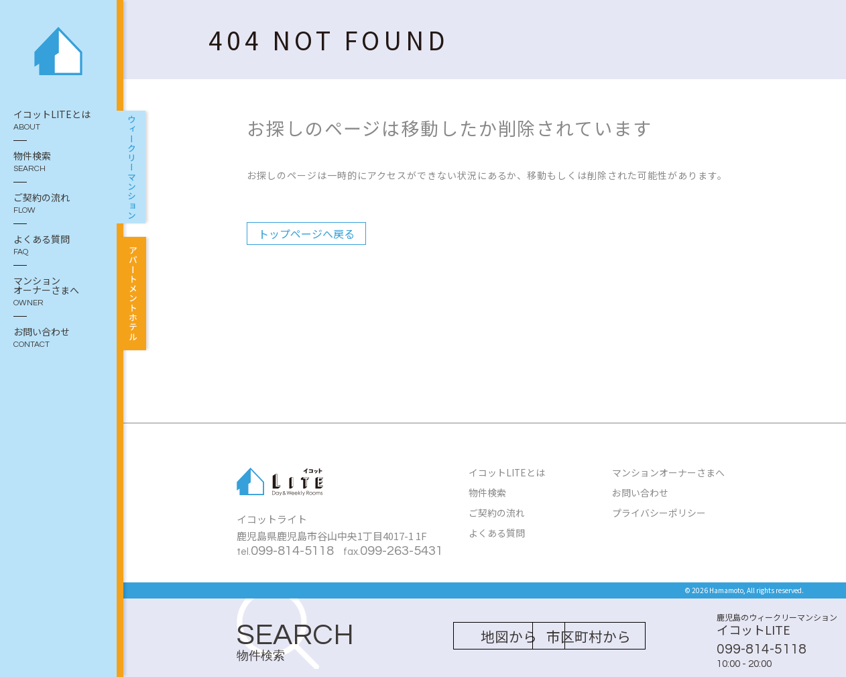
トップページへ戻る (306, 233)
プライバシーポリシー (659, 511)
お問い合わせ (58, 338)
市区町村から (604, 636)
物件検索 (58, 162)
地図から (467, 636)
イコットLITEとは (58, 120)
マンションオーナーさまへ (668, 472)
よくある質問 (58, 245)
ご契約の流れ (58, 204)
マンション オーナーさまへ (58, 292)
